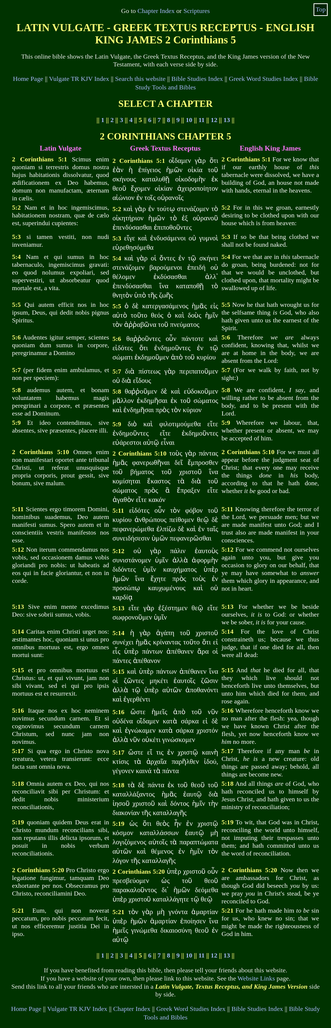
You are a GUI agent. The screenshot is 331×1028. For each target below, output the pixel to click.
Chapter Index (156, 10)
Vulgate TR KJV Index (79, 78)
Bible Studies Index (197, 78)
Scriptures (197, 10)
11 (201, 120)
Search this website (140, 78)
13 (226, 120)
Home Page (28, 78)
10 (189, 120)
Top (321, 9)
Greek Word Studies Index (263, 78)
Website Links (256, 978)
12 (214, 120)
